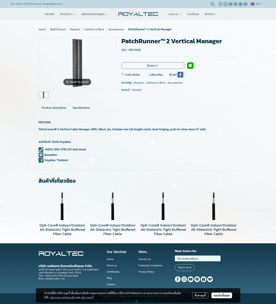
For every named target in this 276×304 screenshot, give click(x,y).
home (42, 29)
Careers (111, 284)
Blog (109, 278)
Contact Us (144, 259)
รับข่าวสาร (185, 267)
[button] (212, 4)
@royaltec (48, 155)
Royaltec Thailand (53, 160)
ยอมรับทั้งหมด (222, 295)
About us (112, 265)
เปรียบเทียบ (156, 75)
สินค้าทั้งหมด (58, 29)
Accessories (116, 29)
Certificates (113, 271)
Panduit (75, 29)
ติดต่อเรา (152, 65)
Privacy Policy (146, 271)
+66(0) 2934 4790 (53, 149)
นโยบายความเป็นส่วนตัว (62, 297)
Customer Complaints (150, 265)
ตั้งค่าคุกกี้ (200, 295)
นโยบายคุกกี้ (87, 297)
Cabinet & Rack (94, 29)
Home (110, 259)
